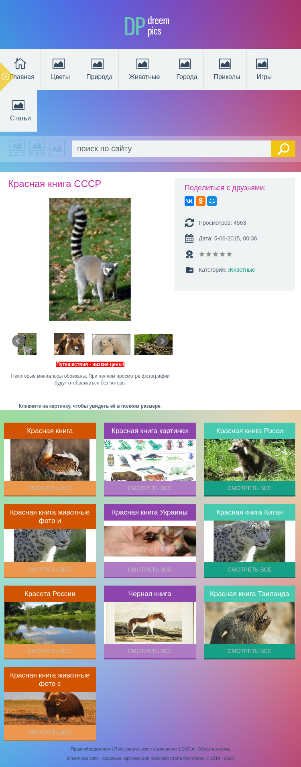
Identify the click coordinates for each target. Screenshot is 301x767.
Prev (18, 341)
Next (162, 341)
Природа (99, 68)
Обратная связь (214, 749)
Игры (263, 68)
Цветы (60, 68)
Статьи (20, 110)
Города (186, 68)
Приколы (227, 68)
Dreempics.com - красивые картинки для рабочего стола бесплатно (135, 758)
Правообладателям (90, 749)
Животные (144, 68)
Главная (22, 68)
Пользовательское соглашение (146, 749)
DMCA (187, 749)
